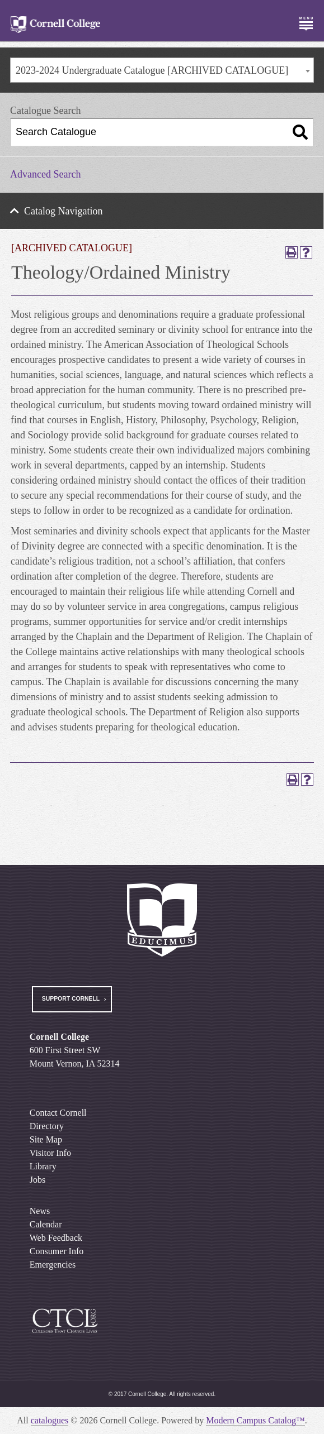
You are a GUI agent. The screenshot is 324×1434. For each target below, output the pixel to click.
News (40, 1211)
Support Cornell (71, 999)
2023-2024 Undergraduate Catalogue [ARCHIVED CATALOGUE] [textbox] (152, 70)
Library (43, 1166)
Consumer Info (56, 1251)
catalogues (50, 1420)
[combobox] (162, 70)
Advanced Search (45, 174)
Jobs (37, 1179)
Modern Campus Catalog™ (255, 1420)
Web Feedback (56, 1237)
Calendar (46, 1224)
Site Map (46, 1139)
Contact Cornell (58, 1112)
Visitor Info (50, 1153)
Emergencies (53, 1264)
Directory (47, 1126)
